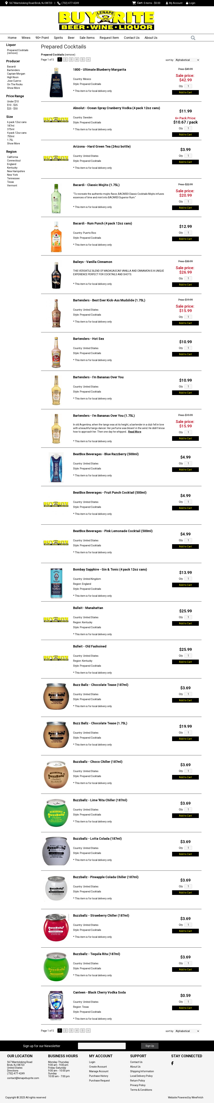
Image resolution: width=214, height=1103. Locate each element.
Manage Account (98, 1071)
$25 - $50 (12, 108)
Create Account (98, 1066)
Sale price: (185, 75)
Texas (10, 182)
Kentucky (12, 167)
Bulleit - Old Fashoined (89, 646)
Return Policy (137, 1080)
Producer (13, 61)
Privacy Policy (138, 1085)
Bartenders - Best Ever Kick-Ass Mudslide (109, 300)
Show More (13, 88)
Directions (12, 1070)
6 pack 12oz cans (17, 122)
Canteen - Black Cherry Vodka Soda (99, 992)
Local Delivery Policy (141, 1076)
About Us (150, 38)
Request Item (109, 38)
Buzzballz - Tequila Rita (96, 954)
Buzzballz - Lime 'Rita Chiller (100, 800)
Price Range (15, 96)
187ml (10, 125)
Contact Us (132, 38)
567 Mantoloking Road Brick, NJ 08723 (30, 3)
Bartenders (13, 70)
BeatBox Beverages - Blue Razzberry (106, 454)
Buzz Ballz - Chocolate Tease (100, 685)
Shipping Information (142, 1071)
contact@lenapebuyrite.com (23, 1078)
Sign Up (150, 1045)
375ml (10, 129)
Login (190, 3)
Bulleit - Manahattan (88, 608)
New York (12, 174)
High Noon (13, 77)
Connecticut (14, 160)
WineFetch (197, 1097)
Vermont (12, 185)
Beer (70, 38)
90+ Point (42, 38)
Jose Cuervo (14, 80)
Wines (25, 38)
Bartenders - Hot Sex (88, 339)
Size (9, 117)
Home (12, 38)
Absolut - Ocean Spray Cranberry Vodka (116, 108)
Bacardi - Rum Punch (102, 223)
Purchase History (98, 1076)
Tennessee (13, 178)
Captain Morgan (16, 73)
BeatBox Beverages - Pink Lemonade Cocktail (113, 531)
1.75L (10, 139)
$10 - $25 (12, 105)
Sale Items (87, 38)
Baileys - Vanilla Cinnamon (92, 262)
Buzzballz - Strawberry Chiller (101, 915)
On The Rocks (15, 84)
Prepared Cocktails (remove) (17, 51)
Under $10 (13, 101)
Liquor (11, 45)
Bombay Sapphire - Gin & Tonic (110, 569)
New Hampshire (16, 171)
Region (11, 151)
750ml (10, 136)
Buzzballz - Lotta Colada (97, 838)
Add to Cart (185, 92)
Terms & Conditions (141, 1089)
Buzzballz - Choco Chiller (98, 762)
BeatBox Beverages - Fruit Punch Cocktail (110, 492)
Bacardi (11, 66)
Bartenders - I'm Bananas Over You (98, 377)
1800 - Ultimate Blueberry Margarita (99, 69)
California (12, 157)
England (11, 164)
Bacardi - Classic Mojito (96, 185)
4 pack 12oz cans (17, 132)
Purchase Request (99, 1080)
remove (70, 54)
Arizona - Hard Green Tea (102, 146)
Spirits (57, 38)
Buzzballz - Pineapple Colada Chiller (106, 877)
